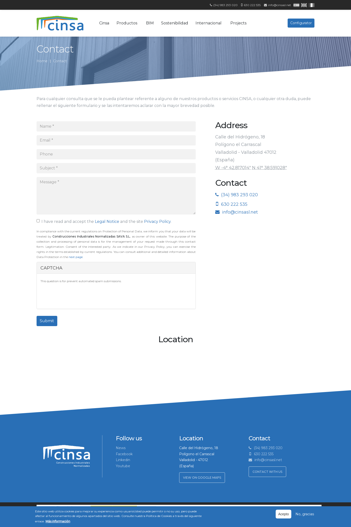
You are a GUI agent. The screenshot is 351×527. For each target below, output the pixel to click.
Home (42, 61)
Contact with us (267, 472)
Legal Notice (107, 221)
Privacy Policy (157, 221)
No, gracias (304, 514)
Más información (58, 521)
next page (76, 257)
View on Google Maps (202, 477)
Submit (47, 321)
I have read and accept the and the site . (104, 221)
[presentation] (77, 295)
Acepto (283, 514)
